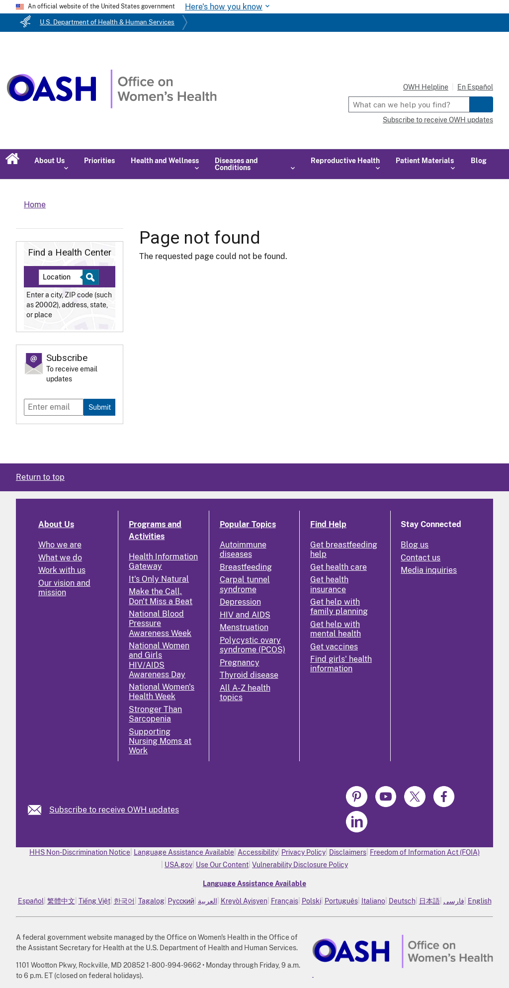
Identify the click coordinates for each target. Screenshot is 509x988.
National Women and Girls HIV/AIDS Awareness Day (159, 660)
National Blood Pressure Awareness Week (160, 623)
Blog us (414, 544)
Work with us (61, 570)
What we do (60, 557)
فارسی (453, 901)
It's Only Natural (159, 579)
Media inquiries (429, 570)
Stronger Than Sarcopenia (155, 714)
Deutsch (402, 901)
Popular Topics (248, 524)
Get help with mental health (335, 629)
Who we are (60, 544)
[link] (38, 809)
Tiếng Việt (94, 901)
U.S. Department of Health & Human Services (107, 22)
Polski (311, 901)
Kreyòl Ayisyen (244, 901)
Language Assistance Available (184, 852)
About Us (56, 524)
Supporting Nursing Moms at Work (160, 741)
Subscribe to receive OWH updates (438, 120)
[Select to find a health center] (89, 277)
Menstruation (244, 627)
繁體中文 (61, 901)
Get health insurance (329, 584)
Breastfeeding (246, 567)
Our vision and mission (64, 587)
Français (284, 901)
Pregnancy (239, 662)
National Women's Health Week (161, 691)
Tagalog (151, 901)
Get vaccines (334, 646)
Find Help (328, 524)
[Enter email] (54, 407)
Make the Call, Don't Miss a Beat (160, 596)
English (480, 901)
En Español (475, 87)
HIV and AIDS (245, 615)
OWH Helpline (425, 87)
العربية (207, 901)
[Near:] (64, 277)
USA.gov (178, 865)
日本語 (429, 901)
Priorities (99, 161)
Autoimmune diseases (243, 549)
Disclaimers (347, 852)
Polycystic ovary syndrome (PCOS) (252, 644)
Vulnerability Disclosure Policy (300, 865)
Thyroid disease (249, 675)
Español (31, 901)
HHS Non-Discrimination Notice (79, 852)
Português (341, 901)
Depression (240, 602)
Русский (181, 901)
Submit (99, 407)
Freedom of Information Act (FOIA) (425, 852)
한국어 (124, 901)
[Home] (111, 105)
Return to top (40, 477)
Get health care (338, 567)
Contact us (420, 557)
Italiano (373, 901)
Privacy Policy (303, 852)
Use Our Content (222, 865)
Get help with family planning (339, 606)
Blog (479, 161)
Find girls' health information (341, 663)
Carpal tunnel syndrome (245, 584)
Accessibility (258, 852)
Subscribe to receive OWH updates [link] (114, 809)
